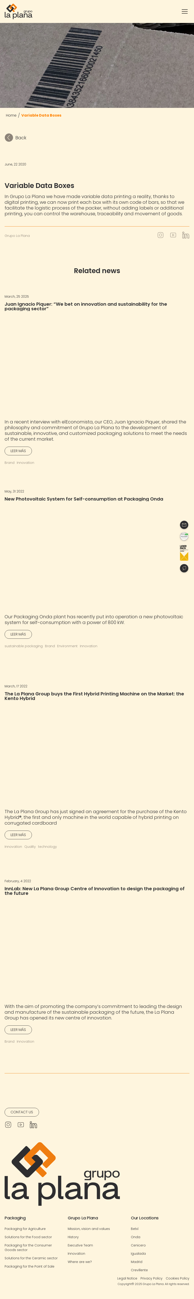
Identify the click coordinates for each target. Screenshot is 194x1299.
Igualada (138, 1253)
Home (11, 115)
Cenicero (138, 1245)
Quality (30, 846)
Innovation (25, 462)
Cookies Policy (177, 1278)
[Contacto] (184, 525)
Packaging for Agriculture (25, 1228)
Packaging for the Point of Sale (29, 1266)
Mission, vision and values (89, 1228)
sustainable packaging (24, 646)
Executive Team (80, 1245)
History (73, 1237)
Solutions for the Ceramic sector (31, 1258)
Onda (135, 1237)
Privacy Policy (152, 1278)
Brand (9, 462)
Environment (67, 646)
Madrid (136, 1262)
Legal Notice (127, 1278)
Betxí (135, 1228)
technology (47, 846)
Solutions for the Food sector (28, 1237)
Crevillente (139, 1270)
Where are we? (80, 1262)
